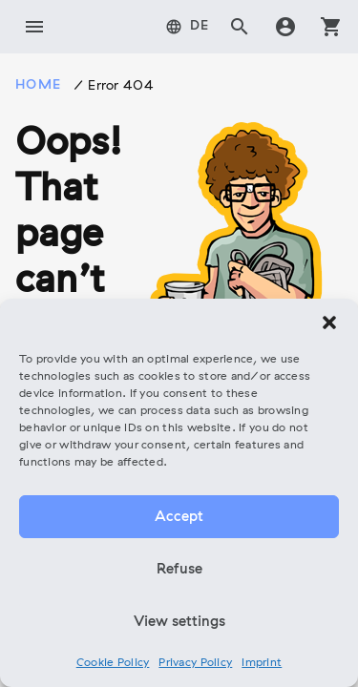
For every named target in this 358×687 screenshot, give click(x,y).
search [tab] (239, 26)
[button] (329, 322)
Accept (179, 517)
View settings (179, 622)
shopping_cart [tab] (331, 26)
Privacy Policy (195, 663)
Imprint (262, 663)
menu (34, 26)
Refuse (179, 569)
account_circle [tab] (285, 26)
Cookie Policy (113, 663)
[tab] (188, 27)
